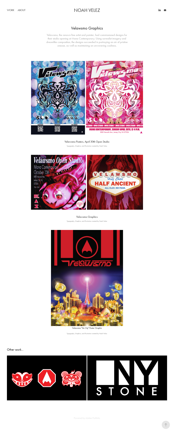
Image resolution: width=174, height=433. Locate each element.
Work (10, 10)
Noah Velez (87, 10)
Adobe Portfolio (93, 418)
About (21, 10)
